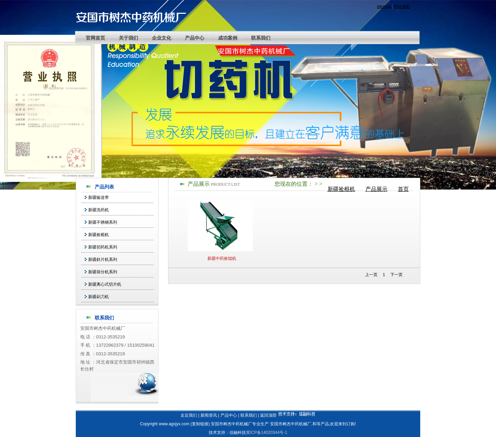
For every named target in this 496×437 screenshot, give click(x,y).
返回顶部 (268, 415)
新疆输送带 (98, 197)
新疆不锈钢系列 (102, 222)
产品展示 (376, 189)
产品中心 (194, 38)
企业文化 (161, 38)
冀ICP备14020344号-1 (266, 432)
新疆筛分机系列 (102, 272)
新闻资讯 (208, 415)
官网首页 (95, 38)
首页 (403, 189)
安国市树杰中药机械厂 (290, 423)
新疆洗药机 (98, 209)
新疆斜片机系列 (102, 259)
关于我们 (128, 38)
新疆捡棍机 (341, 189)
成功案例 (227, 38)
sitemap (384, 6)
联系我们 (260, 38)
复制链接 (200, 423)
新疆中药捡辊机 (221, 258)
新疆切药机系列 (102, 247)
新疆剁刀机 (98, 296)
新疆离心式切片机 (104, 284)
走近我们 (188, 415)
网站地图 (401, 6)
